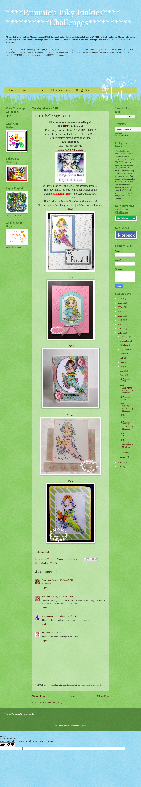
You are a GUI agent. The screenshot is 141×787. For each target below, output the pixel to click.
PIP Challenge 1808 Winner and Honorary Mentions (126, 443)
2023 (120, 311)
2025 (120, 303)
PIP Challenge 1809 (125, 434)
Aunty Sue (46, 580)
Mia (44, 633)
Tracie (70, 345)
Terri (70, 277)
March (123, 375)
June (122, 362)
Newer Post (38, 696)
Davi (70, 209)
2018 (120, 333)
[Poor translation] (10, 744)
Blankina (46, 597)
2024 (120, 307)
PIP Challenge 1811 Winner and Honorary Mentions (126, 389)
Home (12, 90)
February (124, 453)
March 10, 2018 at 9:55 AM (57, 633)
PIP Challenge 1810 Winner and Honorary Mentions (126, 407)
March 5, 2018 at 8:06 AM (62, 580)
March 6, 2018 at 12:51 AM (66, 616)
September (124, 349)
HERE (66, 126)
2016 (120, 467)
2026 (120, 299)
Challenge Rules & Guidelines (101, 40)
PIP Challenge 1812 (125, 380)
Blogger (83, 725)
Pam (70, 481)
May (122, 366)
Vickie (70, 415)
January (123, 457)
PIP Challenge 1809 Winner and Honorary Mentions (126, 425)
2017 (120, 462)
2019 (120, 329)
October (123, 345)
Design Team (83, 90)
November (124, 341)
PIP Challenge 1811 (125, 398)
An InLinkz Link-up (43, 552)
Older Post (103, 696)
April (122, 371)
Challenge (45, 563)
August (123, 354)
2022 (120, 316)
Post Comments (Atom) (52, 702)
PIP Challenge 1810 (125, 416)
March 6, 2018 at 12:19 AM (62, 597)
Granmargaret (48, 616)
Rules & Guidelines (33, 90)
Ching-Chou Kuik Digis (70, 149)
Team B (53, 563)
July (122, 358)
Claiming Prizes (60, 90)
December (124, 336)
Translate (121, 136)
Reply (44, 588)
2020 (120, 324)
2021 (120, 320)
